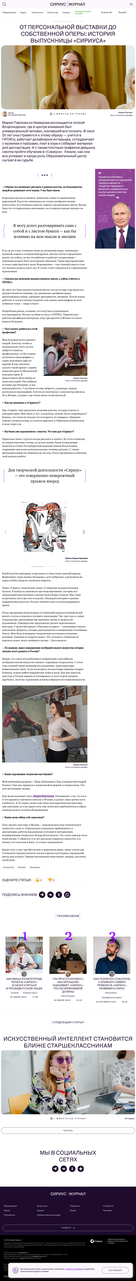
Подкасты (75, 1206)
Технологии (36, 12)
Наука (22, 12)
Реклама (107, 1210)
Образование (8, 12)
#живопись (35, 867)
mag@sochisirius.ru (39, 1256)
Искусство (51, 12)
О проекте (108, 1206)
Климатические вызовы (83, 12)
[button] (84, 532)
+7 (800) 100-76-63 (26, 1258)
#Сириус (22, 867)
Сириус (65, 12)
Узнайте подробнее (74, 1269)
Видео (73, 1210)
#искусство (8, 867)
